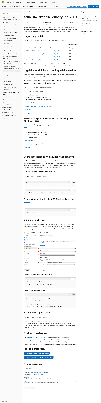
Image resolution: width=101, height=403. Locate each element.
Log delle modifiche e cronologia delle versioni (90, 17)
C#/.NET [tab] (27, 176)
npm (39, 57)
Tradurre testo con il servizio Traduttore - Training (36, 372)
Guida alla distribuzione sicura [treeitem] (11, 54)
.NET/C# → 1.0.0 (30, 51)
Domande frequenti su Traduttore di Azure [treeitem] (9, 50)
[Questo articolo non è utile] (84, 34)
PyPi (39, 60)
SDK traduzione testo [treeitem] (9, 71)
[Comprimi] (19, 10)
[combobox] (11, 14)
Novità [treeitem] (6, 29)
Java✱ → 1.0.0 (30, 54)
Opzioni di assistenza (87, 23)
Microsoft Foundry (38, 11)
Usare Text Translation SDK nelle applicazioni (89, 21)
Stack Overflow (44, 337)
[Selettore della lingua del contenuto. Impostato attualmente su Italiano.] (5, 400)
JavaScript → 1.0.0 (30, 57)
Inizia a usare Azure (93, 6)
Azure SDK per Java (54, 54)
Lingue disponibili (86, 14)
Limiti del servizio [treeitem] (8, 46)
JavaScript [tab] (38, 176)
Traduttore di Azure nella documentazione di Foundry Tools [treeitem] (11, 18)
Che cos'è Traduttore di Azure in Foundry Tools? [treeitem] (11, 26)
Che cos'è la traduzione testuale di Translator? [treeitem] (12, 62)
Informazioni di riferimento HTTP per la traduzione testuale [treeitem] (11, 67)
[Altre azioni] (76, 12)
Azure (30, 11)
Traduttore (48, 11)
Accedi (97, 2)
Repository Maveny (42, 54)
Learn (25, 11)
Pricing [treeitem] (6, 43)
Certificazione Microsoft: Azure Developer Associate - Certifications (40, 379)
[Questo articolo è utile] (82, 34)
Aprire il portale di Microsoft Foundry (77, 6)
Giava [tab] (32, 176)
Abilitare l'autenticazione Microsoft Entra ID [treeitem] (10, 39)
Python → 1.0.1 (29, 60)
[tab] (25, 91)
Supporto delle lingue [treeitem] (9, 35)
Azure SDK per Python (55, 60)
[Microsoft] (3, 2)
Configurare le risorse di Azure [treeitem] (11, 32)
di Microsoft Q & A (33, 337)
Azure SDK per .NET (54, 51)
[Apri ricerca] (93, 2)
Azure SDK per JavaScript (56, 57)
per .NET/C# (30, 327)
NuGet (39, 51)
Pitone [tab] (44, 176)
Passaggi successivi (86, 26)
